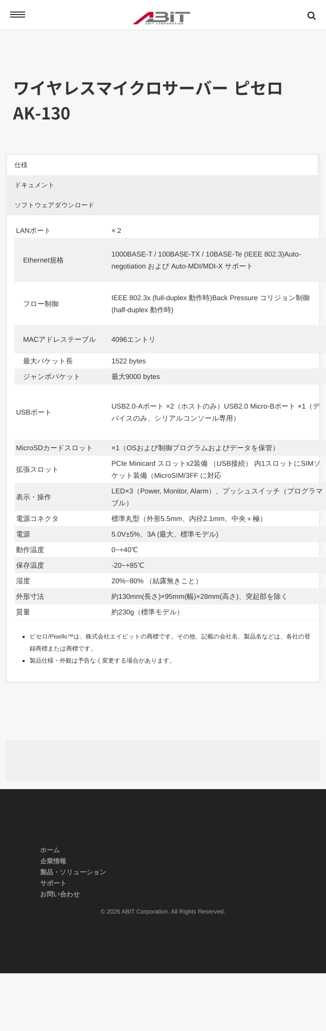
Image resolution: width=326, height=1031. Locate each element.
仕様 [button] (21, 165)
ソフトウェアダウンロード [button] (54, 205)
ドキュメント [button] (35, 185)
